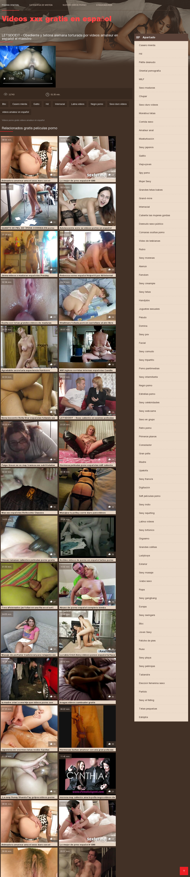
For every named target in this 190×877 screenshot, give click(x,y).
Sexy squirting (147, 513)
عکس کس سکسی (31, 872)
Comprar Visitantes (15, 867)
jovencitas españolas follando (93, 851)
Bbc (141, 624)
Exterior (143, 564)
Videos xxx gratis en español (58, 872)
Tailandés (144, 675)
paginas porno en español (16, 853)
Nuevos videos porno (74, 5)
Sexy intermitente (148, 377)
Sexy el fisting (146, 700)
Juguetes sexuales (149, 309)
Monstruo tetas (147, 113)
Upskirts (143, 471)
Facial (142, 343)
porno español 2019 (96, 861)
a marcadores (104, 5)
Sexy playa (145, 658)
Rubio (142, 250)
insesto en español (62, 851)
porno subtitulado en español (122, 863)
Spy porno (144, 173)
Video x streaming (86, 872)
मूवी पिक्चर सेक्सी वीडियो (11, 872)
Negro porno (145, 386)
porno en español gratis (50, 861)
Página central (10, 5)
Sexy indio (144, 505)
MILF (141, 79)
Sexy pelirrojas (147, 666)
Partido (143, 692)
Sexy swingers (147, 615)
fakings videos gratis (141, 849)
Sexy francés (146, 479)
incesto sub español (38, 851)
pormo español (110, 859)
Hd (140, 54)
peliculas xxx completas (59, 857)
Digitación (144, 488)
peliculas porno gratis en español (118, 855)
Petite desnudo (147, 62)
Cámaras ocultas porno (151, 232)
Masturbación (146, 139)
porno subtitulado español (157, 863)
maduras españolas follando (129, 851)
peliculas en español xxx (159, 853)
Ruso (142, 649)
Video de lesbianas (149, 241)
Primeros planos (147, 437)
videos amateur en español (15, 112)
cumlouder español (41, 849)
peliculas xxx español (152, 857)
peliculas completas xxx (90, 853)
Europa (143, 607)
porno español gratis (122, 861)
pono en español (46, 859)
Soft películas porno (149, 496)
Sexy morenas (147, 258)
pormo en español (89, 859)
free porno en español (168, 849)
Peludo (142, 318)
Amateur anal (146, 130)
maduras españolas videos (163, 851)
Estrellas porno (147, 394)
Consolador (145, 445)
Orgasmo (144, 539)
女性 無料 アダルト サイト (111, 872)
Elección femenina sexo (152, 683)
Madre (142, 462)
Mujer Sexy (145, 181)
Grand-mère (145, 198)
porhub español (68, 859)
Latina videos (146, 522)
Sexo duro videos (148, 105)
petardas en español (23, 859)
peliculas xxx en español (124, 857)
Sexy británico (146, 530)
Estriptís (143, 717)
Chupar (143, 96)
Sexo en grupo (147, 420)
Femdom (143, 275)
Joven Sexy (145, 632)
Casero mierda (147, 45)
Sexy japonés (146, 147)
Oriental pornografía (150, 71)
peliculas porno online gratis (157, 855)
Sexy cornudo (146, 352)
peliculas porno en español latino (76, 855)
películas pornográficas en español (22, 857)
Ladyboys (144, 556)
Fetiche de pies (147, 641)
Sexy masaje (146, 573)
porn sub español (154, 859)
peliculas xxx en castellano (91, 857)
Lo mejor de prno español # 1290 (62, 171)
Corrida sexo (146, 122)
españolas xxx (88, 849)
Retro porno (145, 428)
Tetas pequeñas (148, 709)
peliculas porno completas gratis (35, 855)
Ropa (142, 590)
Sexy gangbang (148, 598)
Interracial (144, 207)
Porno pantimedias (149, 369)
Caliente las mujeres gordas (154, 215)
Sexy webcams (147, 411)
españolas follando (66, 849)
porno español (74, 861)
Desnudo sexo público (151, 224)
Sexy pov (144, 335)
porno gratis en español (26, 863)
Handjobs (144, 301)
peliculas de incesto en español (124, 853)
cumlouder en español (15, 849)
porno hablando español (89, 863)
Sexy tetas (145, 292)
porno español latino (149, 861)
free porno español (13, 851)
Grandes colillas (148, 547)
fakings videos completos (112, 849)
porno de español (23, 861)
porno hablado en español (57, 863)
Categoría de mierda (41, 5)
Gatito (142, 156)
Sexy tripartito (146, 360)
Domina (143, 326)
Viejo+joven (145, 164)
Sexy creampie (147, 284)
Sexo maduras (147, 88)
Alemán (143, 267)
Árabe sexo (145, 581)
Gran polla (144, 454)
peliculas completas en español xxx (54, 853)
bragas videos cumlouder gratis (107, 428)
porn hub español (132, 859)
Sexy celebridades (149, 403)
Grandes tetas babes (151, 190)
